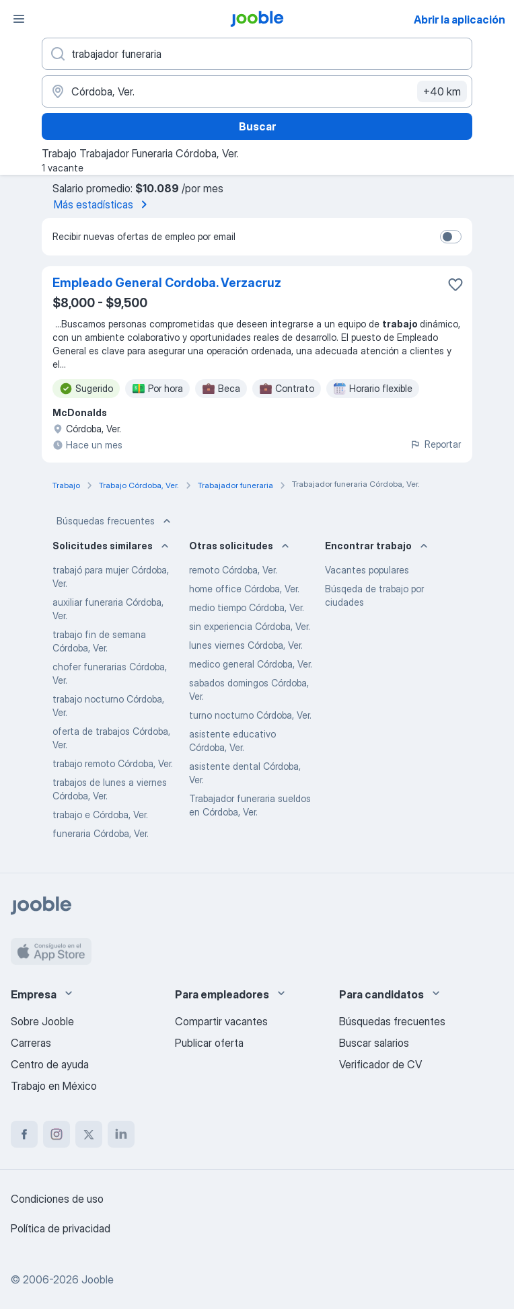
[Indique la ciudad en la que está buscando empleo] (257, 91)
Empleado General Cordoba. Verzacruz (166, 283)
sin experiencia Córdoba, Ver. (249, 626)
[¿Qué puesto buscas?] (257, 54)
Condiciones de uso (57, 1198)
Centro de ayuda (50, 1064)
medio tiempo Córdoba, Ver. (246, 607)
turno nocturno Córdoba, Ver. (250, 715)
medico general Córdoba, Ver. (250, 664)
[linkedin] (121, 1134)
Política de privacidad (60, 1228)
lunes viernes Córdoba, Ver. (246, 645)
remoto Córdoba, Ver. (233, 570)
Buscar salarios (374, 1042)
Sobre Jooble (42, 1021)
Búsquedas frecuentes (115, 521)
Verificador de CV (380, 1064)
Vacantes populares (367, 570)
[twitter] (88, 1134)
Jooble (97, 1279)
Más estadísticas (103, 204)
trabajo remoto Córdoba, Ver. (112, 763)
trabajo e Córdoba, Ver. (100, 814)
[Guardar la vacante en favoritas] (455, 284)
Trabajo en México (54, 1086)
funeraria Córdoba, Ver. (100, 833)
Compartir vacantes (221, 1021)
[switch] (451, 236)
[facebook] (24, 1134)
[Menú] (18, 18)
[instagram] (56, 1134)
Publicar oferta (209, 1042)
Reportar (435, 444)
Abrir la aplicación (459, 19)
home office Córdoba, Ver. (244, 588)
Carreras (31, 1042)
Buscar (257, 126)
